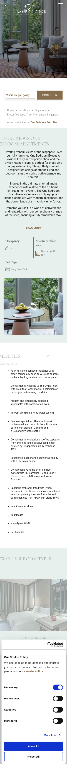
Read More (33, 228)
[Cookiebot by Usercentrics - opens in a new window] (48, 644)
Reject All (34, 756)
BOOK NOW (49, 95)
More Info (50, 735)
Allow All (33, 746)
